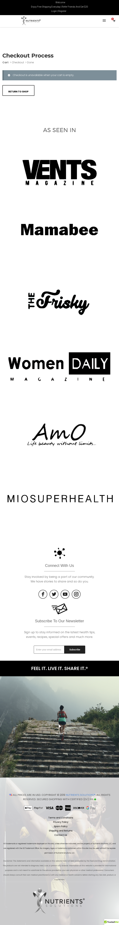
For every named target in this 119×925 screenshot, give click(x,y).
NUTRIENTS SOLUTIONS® (80, 795)
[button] (111, 922)
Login (54, 11)
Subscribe (74, 649)
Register (62, 11)
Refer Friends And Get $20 (75, 6)
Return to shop (18, 91)
